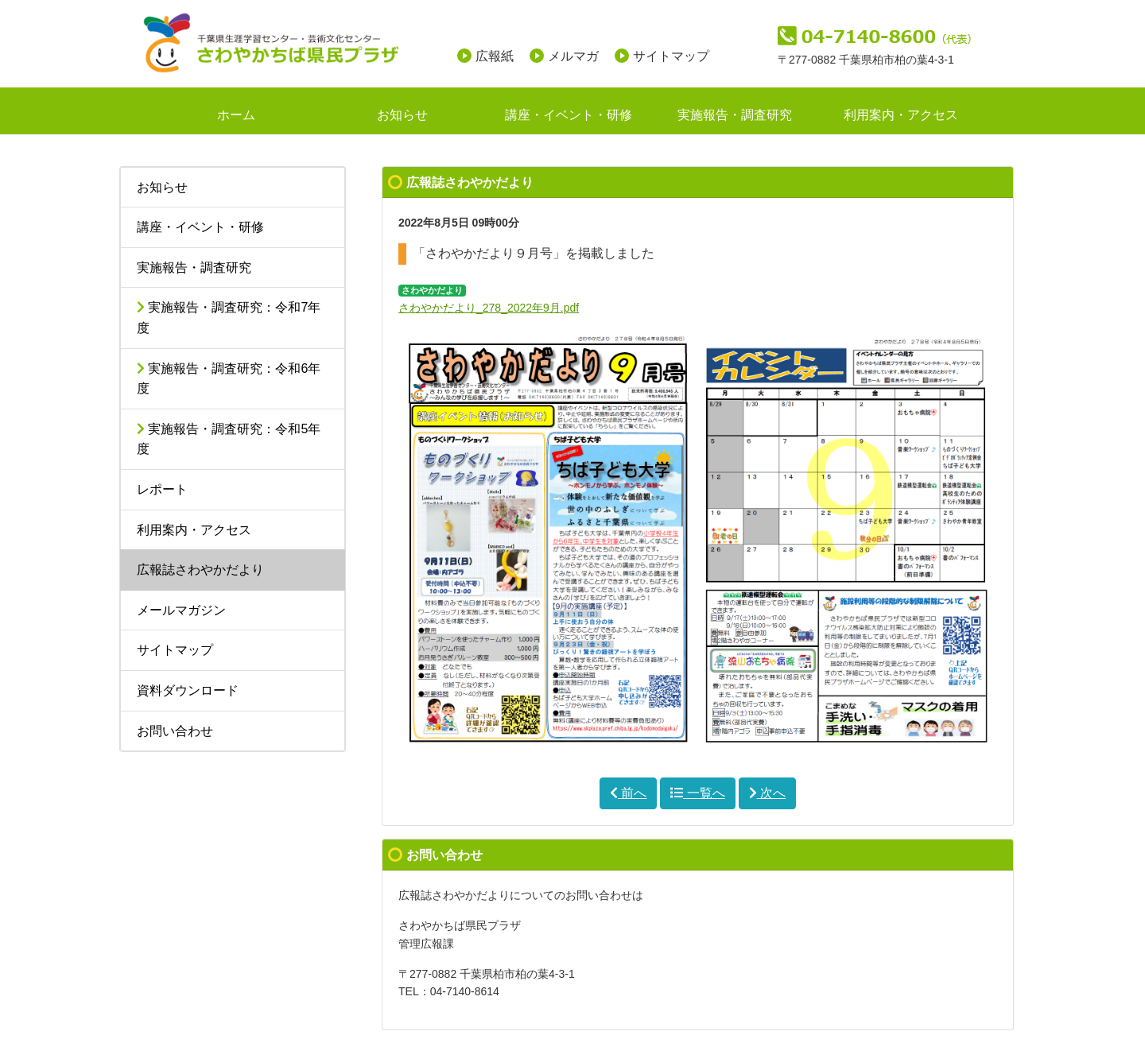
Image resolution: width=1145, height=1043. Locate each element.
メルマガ (573, 56)
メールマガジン (181, 610)
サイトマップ (671, 56)
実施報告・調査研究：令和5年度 (228, 439)
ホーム (236, 115)
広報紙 (494, 56)
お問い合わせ (175, 731)
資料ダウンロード (188, 690)
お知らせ (402, 115)
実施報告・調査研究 (734, 115)
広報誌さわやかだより (200, 569)
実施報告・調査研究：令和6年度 (228, 379)
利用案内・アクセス (901, 115)
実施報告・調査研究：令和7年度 (228, 317)
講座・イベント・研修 (568, 115)
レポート (162, 489)
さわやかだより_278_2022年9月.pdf (488, 307)
